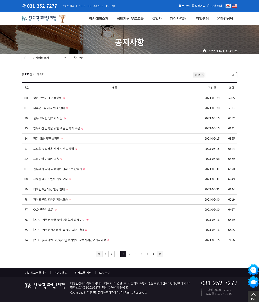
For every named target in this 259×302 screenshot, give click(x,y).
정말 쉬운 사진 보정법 (46, 138)
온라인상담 (225, 18)
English (234, 6)
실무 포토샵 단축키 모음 (48, 118)
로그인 (186, 6)
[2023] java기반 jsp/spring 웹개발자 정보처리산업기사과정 (70, 240)
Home (25, 57)
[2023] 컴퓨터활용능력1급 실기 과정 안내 (59, 230)
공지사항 (78, 57)
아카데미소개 (98, 18)
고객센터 (216, 6)
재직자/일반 (179, 18)
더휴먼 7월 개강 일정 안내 (49, 108)
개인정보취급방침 (36, 272)
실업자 (157, 18)
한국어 (228, 6)
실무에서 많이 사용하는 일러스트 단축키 (58, 169)
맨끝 (160, 254)
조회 (231, 87)
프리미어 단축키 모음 (46, 158)
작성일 (212, 87)
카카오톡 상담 (83, 272)
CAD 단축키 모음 (43, 209)
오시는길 (104, 272)
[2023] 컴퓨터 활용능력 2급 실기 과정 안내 (59, 219)
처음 (99, 254)
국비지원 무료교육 (130, 18)
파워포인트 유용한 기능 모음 (51, 199)
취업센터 (202, 18)
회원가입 (200, 6)
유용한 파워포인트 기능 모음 (51, 179)
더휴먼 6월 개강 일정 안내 (49, 189)
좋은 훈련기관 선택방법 (47, 98)
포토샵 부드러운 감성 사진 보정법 (54, 148)
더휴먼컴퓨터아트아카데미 (39, 18)
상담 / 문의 (60, 272)
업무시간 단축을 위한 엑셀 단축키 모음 (57, 128)
